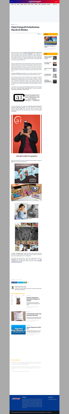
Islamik (48, 4)
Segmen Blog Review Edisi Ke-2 (33, 328)
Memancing (44, 4)
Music (39, 4)
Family (21, 4)
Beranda (12, 24)
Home (12, 4)
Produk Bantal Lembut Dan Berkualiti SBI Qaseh (33, 314)
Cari (56, 1)
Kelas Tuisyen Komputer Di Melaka (49, 46)
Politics (36, 4)
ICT (15, 4)
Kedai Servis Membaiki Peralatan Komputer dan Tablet (48, 57)
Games (32, 4)
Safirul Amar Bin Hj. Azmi (20, 286)
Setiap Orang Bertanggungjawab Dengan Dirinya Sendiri (48, 81)
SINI (26, 83)
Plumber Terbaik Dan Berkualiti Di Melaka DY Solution (33, 299)
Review (25, 4)
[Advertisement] (34, 13)
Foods (29, 4)
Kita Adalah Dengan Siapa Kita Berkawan (47, 75)
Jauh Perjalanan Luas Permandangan (47, 63)
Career (18, 4)
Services (20, 279)
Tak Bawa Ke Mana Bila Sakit (48, 69)
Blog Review (16, 24)
